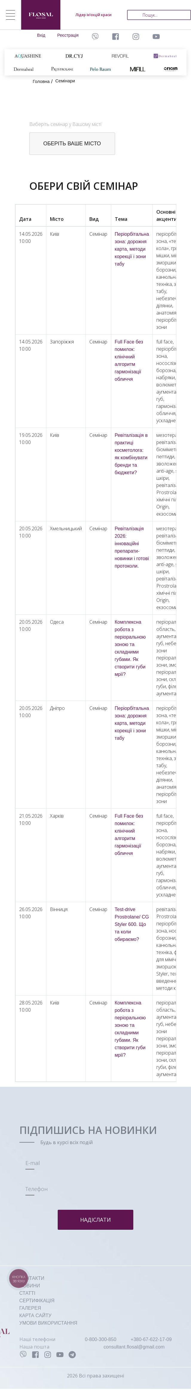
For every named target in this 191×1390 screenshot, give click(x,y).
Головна (42, 81)
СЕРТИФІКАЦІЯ (37, 1301)
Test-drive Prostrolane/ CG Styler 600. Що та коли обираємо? (132, 925)
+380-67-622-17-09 (151, 1340)
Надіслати (95, 1220)
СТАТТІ (27, 1294)
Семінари (67, 81)
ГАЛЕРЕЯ (30, 1309)
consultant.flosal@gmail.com (134, 1347)
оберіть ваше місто (74, 144)
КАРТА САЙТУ (35, 1316)
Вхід (41, 35)
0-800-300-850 (100, 1340)
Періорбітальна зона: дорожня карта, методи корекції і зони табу (132, 249)
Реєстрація (68, 35)
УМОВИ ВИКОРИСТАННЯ (48, 1323)
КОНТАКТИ (32, 1279)
